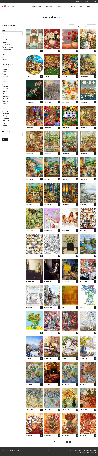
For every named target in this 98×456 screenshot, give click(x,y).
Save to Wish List (41, 51)
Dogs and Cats (7, 66)
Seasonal (5, 103)
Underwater (6, 113)
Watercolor (6, 118)
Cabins (5, 54)
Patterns (5, 93)
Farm (4, 71)
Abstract (5, 42)
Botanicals (6, 52)
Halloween (5, 76)
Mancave (5, 86)
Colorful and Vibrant (8, 64)
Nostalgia (5, 89)
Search (4, 30)
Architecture (6, 44)
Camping (5, 57)
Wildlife (5, 123)
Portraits (5, 98)
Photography (6, 96)
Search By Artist (6, 131)
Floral (4, 74)
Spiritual (5, 106)
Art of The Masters (8, 47)
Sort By (84, 26)
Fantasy (5, 69)
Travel (4, 108)
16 (62, 441)
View (67, 26)
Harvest (5, 79)
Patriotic (5, 91)
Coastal (5, 62)
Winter (5, 125)
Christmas (6, 59)
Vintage (5, 116)
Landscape (6, 81)
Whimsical (6, 120)
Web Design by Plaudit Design (90, 450)
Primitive (5, 101)
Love (4, 84)
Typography (6, 111)
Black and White (7, 49)
